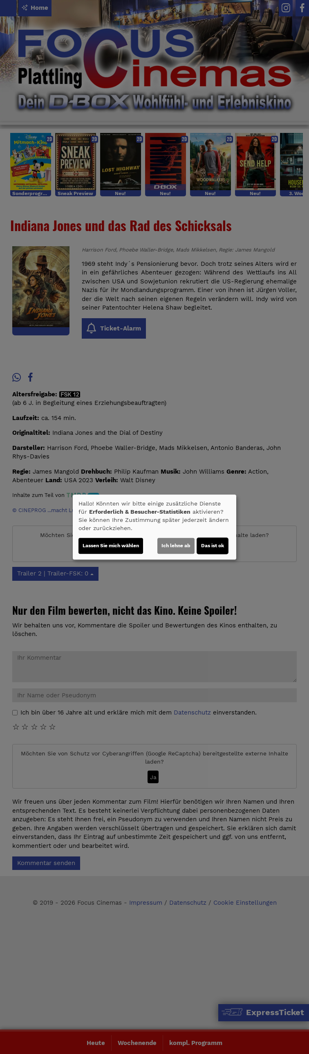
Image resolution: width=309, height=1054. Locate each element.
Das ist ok (212, 545)
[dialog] (154, 527)
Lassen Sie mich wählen (111, 545)
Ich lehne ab (175, 545)
